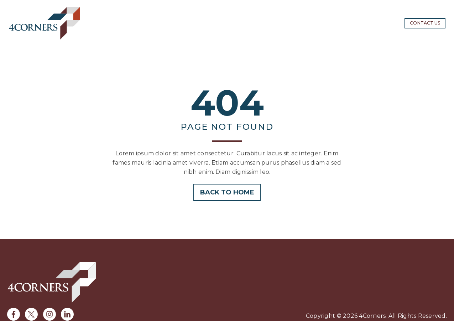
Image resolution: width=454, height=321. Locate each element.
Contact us (425, 23)
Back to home (227, 192)
